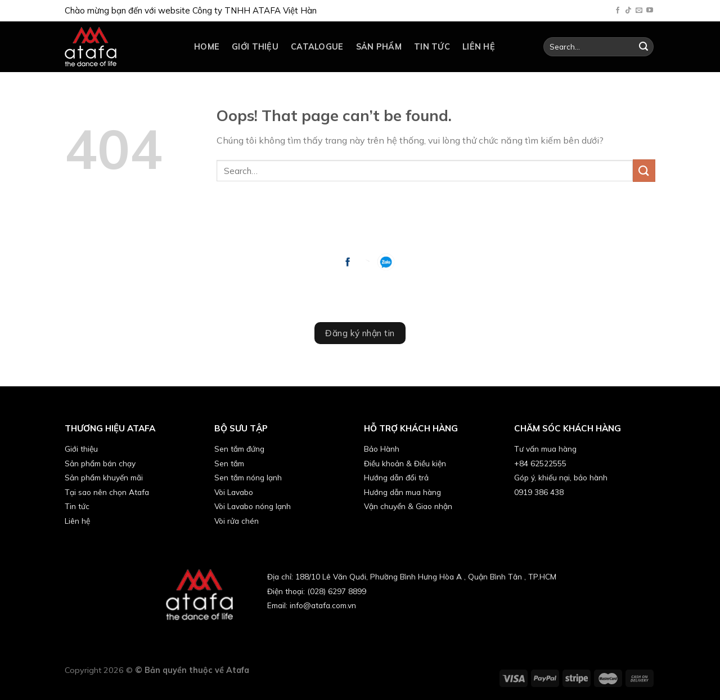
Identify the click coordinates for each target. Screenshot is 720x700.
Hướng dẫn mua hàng (402, 492)
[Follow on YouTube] (649, 11)
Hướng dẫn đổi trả (396, 477)
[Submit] (643, 46)
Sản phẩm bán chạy (100, 463)
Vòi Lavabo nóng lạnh (252, 506)
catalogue (317, 47)
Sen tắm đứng (239, 448)
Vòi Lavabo (233, 492)
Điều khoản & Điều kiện (405, 463)
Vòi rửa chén (236, 520)
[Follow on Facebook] (617, 11)
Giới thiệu (255, 47)
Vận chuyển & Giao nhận (408, 506)
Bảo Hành (381, 448)
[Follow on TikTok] (628, 11)
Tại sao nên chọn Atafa (107, 492)
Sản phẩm (379, 47)
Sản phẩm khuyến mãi (104, 477)
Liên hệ (478, 47)
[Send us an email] (639, 11)
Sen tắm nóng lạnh (248, 477)
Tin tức (432, 47)
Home (206, 47)
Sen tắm (229, 463)
